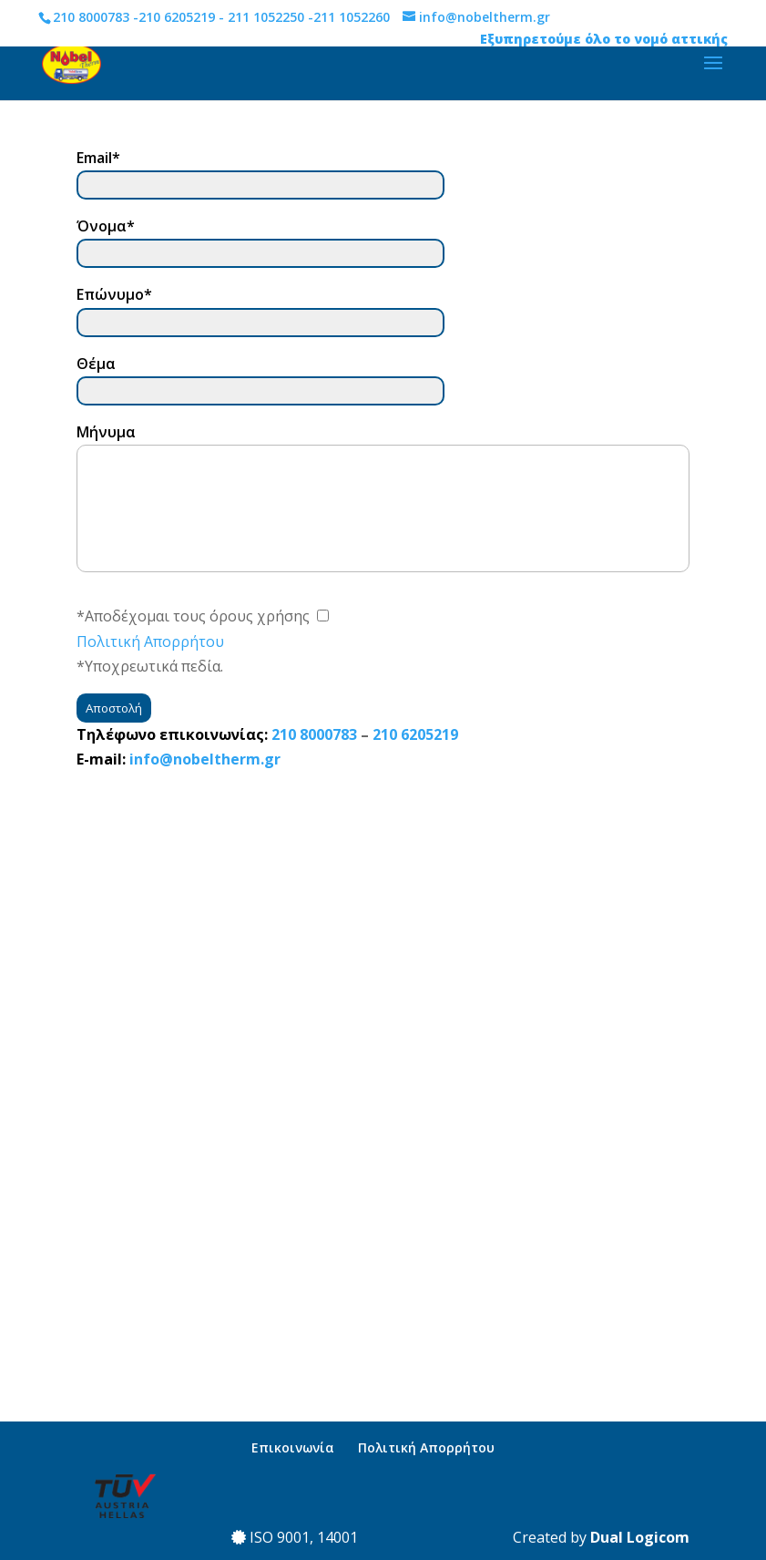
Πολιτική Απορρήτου (150, 641)
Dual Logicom (639, 1537)
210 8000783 (91, 17)
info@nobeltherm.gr (205, 759)
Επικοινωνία (292, 1447)
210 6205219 (176, 17)
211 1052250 (266, 17)
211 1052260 (351, 17)
